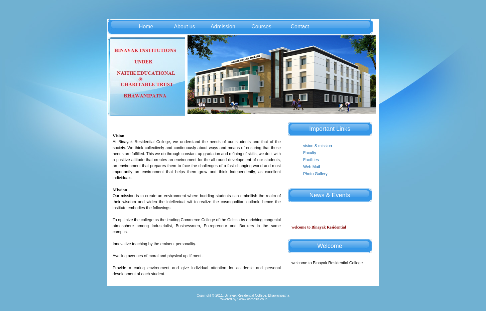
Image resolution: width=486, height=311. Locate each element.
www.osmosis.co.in (253, 299)
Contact (299, 26)
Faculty (309, 152)
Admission (223, 26)
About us (184, 26)
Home (146, 26)
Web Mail (311, 167)
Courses (261, 26)
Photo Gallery (315, 174)
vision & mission (317, 145)
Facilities (311, 160)
